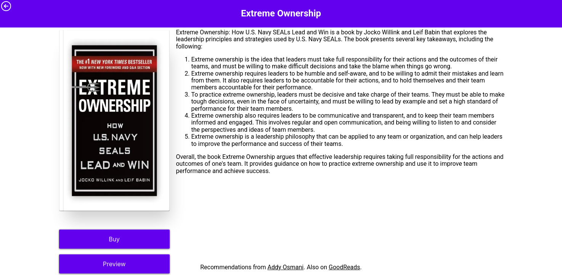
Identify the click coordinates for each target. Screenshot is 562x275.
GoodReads (344, 267)
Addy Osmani (285, 267)
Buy (114, 239)
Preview (114, 264)
